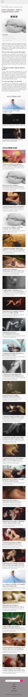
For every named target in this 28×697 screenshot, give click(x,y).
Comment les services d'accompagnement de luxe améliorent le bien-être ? (11, 334)
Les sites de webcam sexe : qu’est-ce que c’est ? (14, 126)
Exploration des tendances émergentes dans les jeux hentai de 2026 (13, 186)
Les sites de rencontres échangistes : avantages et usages (11, 111)
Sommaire (5, 34)
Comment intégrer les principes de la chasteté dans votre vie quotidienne (14, 648)
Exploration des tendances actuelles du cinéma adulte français (13, 480)
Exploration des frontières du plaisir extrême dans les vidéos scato (13, 522)
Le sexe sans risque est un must (7, 40)
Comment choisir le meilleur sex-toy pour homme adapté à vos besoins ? (13, 417)
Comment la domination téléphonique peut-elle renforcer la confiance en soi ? (13, 270)
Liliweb (4, 65)
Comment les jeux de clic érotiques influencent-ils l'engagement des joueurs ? (13, 460)
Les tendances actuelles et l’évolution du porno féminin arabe (14, 585)
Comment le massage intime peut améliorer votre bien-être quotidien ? (14, 249)
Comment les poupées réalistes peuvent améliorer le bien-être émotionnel (12, 544)
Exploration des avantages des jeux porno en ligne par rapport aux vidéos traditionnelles (14, 565)
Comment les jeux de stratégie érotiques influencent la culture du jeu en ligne (14, 670)
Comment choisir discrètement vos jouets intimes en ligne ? (13, 354)
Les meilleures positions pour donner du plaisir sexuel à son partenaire (13, 140)
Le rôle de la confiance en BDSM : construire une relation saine (13, 228)
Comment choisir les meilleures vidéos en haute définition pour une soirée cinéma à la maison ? (13, 165)
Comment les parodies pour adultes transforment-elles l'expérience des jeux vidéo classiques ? (13, 439)
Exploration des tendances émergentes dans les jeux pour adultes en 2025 (12, 502)
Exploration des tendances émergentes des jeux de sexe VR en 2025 (13, 607)
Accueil (2, 5)
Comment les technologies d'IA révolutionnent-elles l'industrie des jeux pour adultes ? (13, 376)
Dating (14, 686)
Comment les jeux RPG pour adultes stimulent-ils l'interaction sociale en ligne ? (13, 207)
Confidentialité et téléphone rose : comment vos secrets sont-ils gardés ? (14, 291)
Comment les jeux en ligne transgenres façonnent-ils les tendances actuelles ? (11, 397)
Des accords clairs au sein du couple (8, 36)
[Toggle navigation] (2, 2)
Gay (14, 684)
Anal (14, 689)
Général (6, 5)
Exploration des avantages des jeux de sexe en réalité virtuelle (13, 312)
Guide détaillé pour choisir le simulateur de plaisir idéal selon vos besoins (13, 628)
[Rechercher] (12, 681)
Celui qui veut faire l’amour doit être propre (9, 38)
